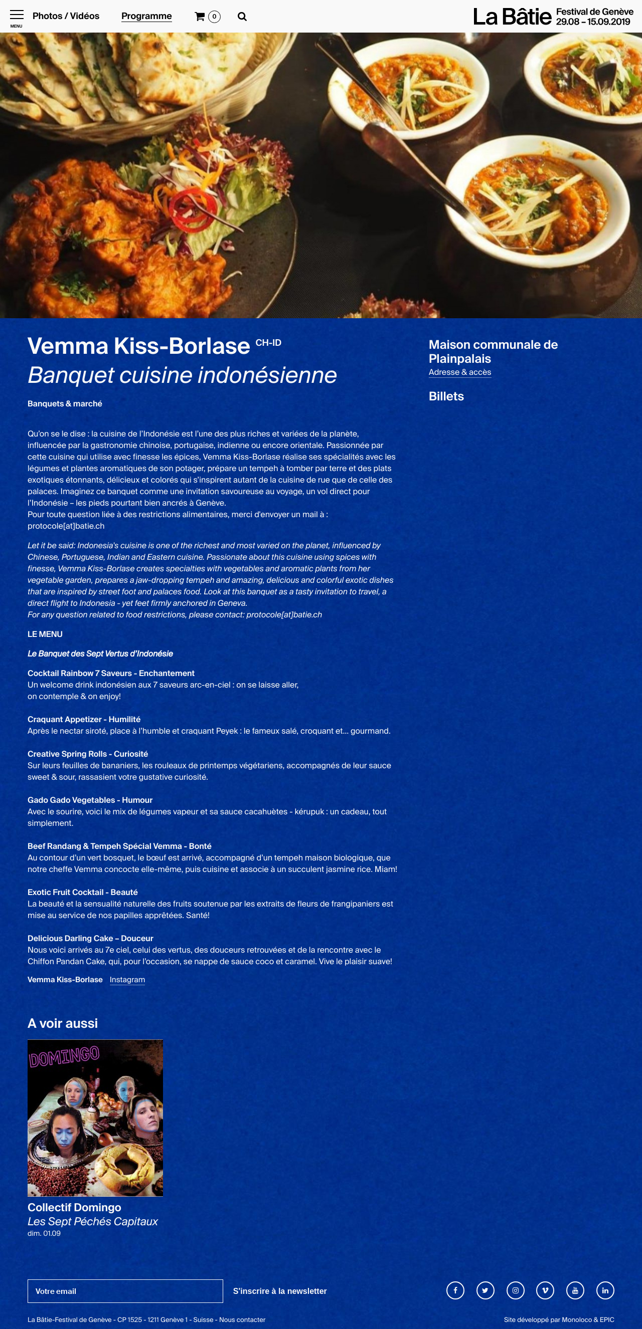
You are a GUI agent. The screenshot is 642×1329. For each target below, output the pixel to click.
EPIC (607, 1320)
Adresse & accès (460, 372)
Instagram (127, 980)
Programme (146, 16)
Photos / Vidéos (66, 16)
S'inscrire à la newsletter (280, 1291)
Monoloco (577, 1320)
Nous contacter (242, 1320)
